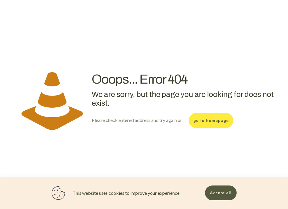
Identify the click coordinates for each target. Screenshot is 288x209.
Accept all (221, 193)
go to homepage (211, 120)
